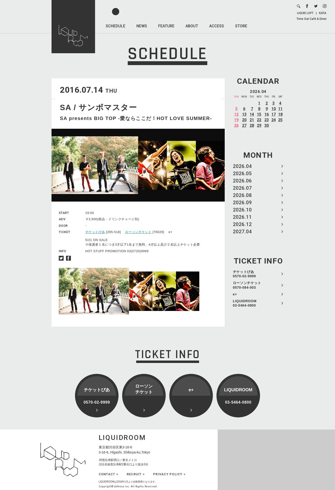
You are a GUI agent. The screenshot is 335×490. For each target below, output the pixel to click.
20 (244, 120)
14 (252, 114)
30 (266, 125)
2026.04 (242, 166)
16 (266, 114)
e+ (235, 294)
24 (273, 120)
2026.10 (242, 209)
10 (273, 108)
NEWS (141, 26)
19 (236, 120)
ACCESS (216, 26)
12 (236, 114)
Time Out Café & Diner (312, 19)
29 (259, 125)
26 (236, 125)
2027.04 (242, 231)
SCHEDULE (115, 26)
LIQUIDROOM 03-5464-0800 (245, 303)
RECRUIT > (136, 474)
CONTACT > (108, 474)
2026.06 (242, 180)
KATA (322, 13)
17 (273, 114)
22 (259, 120)
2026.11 (242, 217)
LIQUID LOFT (305, 13)
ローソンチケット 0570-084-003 (247, 285)
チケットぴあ (95, 232)
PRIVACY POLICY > (169, 474)
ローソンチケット (138, 232)
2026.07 (242, 188)
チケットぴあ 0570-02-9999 (244, 274)
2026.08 (242, 195)
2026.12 (242, 224)
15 (259, 114)
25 (280, 120)
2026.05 (242, 173)
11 (280, 108)
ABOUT (192, 26)
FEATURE (166, 26)
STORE (241, 26)
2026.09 (242, 202)
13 (244, 114)
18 (280, 114)
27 (244, 125)
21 (252, 120)
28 (252, 125)
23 (266, 120)
